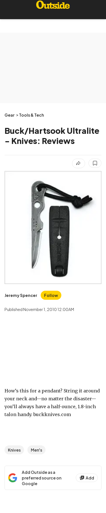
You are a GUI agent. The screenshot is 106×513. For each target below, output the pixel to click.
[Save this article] (94, 163)
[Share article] (78, 163)
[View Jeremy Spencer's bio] (21, 295)
